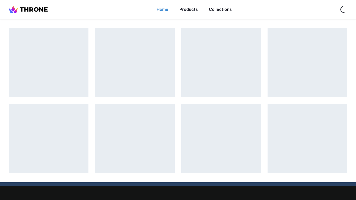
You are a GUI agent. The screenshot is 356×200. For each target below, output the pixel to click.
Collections (220, 9)
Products (188, 9)
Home (162, 9)
